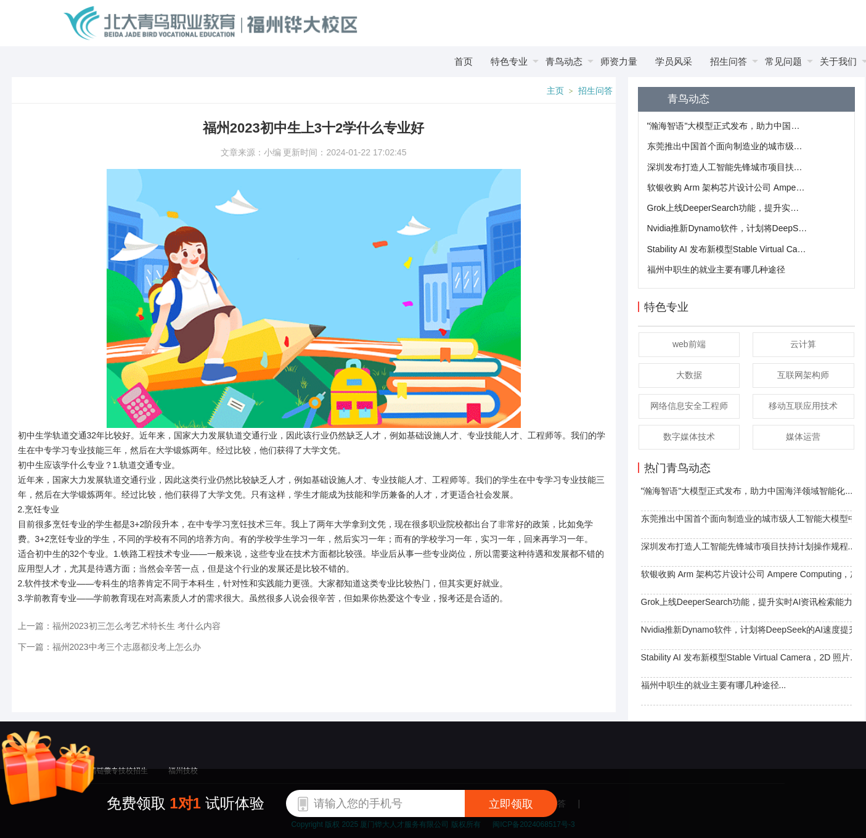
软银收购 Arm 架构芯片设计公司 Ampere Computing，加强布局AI (727, 187)
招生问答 (595, 91)
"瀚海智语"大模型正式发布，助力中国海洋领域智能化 (727, 126)
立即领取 (511, 804)
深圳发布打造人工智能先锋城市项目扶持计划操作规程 (727, 167)
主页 (555, 91)
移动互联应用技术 (803, 406)
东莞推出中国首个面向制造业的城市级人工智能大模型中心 (727, 146)
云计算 (803, 344)
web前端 (689, 344)
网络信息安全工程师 (689, 406)
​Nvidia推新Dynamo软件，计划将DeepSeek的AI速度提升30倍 (727, 228)
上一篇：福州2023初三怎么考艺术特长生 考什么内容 (119, 626)
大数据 (689, 375)
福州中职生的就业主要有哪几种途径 (716, 269)
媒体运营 (803, 437)
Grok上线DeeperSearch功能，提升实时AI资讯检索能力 (727, 208)
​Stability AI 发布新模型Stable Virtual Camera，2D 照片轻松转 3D (727, 249)
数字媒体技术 (689, 437)
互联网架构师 (803, 375)
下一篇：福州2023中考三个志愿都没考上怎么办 (109, 647)
